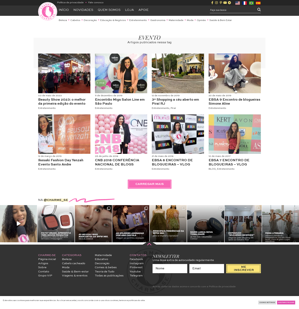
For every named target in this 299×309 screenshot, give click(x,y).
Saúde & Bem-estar (75, 271)
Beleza (63, 20)
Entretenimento (138, 20)
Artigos (43, 263)
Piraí (173, 108)
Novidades (83, 10)
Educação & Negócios (113, 20)
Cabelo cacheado (73, 263)
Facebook (136, 259)
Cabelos (75, 20)
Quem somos (109, 10)
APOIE (143, 10)
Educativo (101, 259)
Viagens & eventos (75, 275)
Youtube (135, 271)
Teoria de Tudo (104, 271)
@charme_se (56, 200)
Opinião (201, 20)
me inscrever (244, 269)
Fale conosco (96, 3)
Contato (43, 271)
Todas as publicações (109, 275)
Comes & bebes (106, 267)
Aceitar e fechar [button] (286, 302)
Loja (129, 10)
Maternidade (176, 20)
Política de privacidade (70, 3)
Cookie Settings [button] (267, 302)
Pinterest (136, 267)
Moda (190, 20)
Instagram (137, 263)
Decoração (90, 20)
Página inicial (47, 259)
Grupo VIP (45, 275)
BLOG (212, 169)
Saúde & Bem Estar (220, 20)
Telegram (136, 275)
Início (64, 10)
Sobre (42, 267)
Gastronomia (157, 20)
